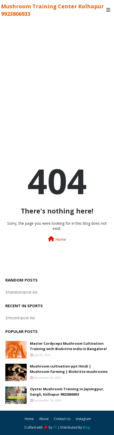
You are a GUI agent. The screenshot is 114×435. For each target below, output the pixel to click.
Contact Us (62, 419)
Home (57, 239)
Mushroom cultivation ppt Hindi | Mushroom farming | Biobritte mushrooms (69, 369)
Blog (86, 427)
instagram (83, 419)
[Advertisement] (57, 79)
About (44, 419)
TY (55, 427)
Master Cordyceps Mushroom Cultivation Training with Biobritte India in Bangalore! (68, 346)
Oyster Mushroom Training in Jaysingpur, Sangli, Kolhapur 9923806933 (67, 392)
